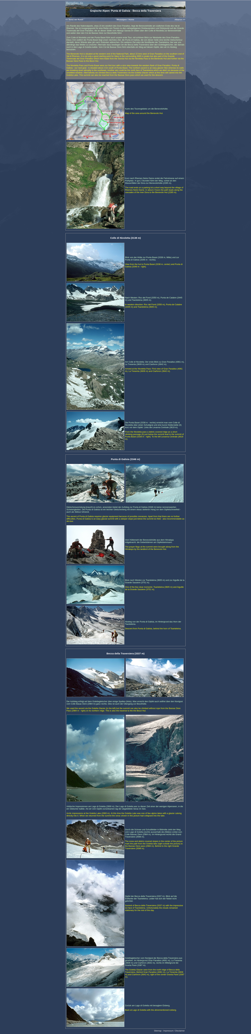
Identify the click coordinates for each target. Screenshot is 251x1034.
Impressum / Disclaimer (174, 1031)
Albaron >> (179, 19)
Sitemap (158, 1031)
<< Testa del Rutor (74, 19)
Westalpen (122, 19)
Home (131, 19)
